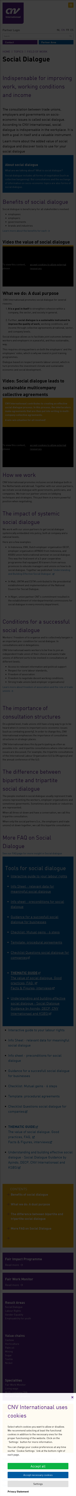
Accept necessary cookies (38, 1474)
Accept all (38, 1466)
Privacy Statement (18, 1491)
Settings (38, 1483)
